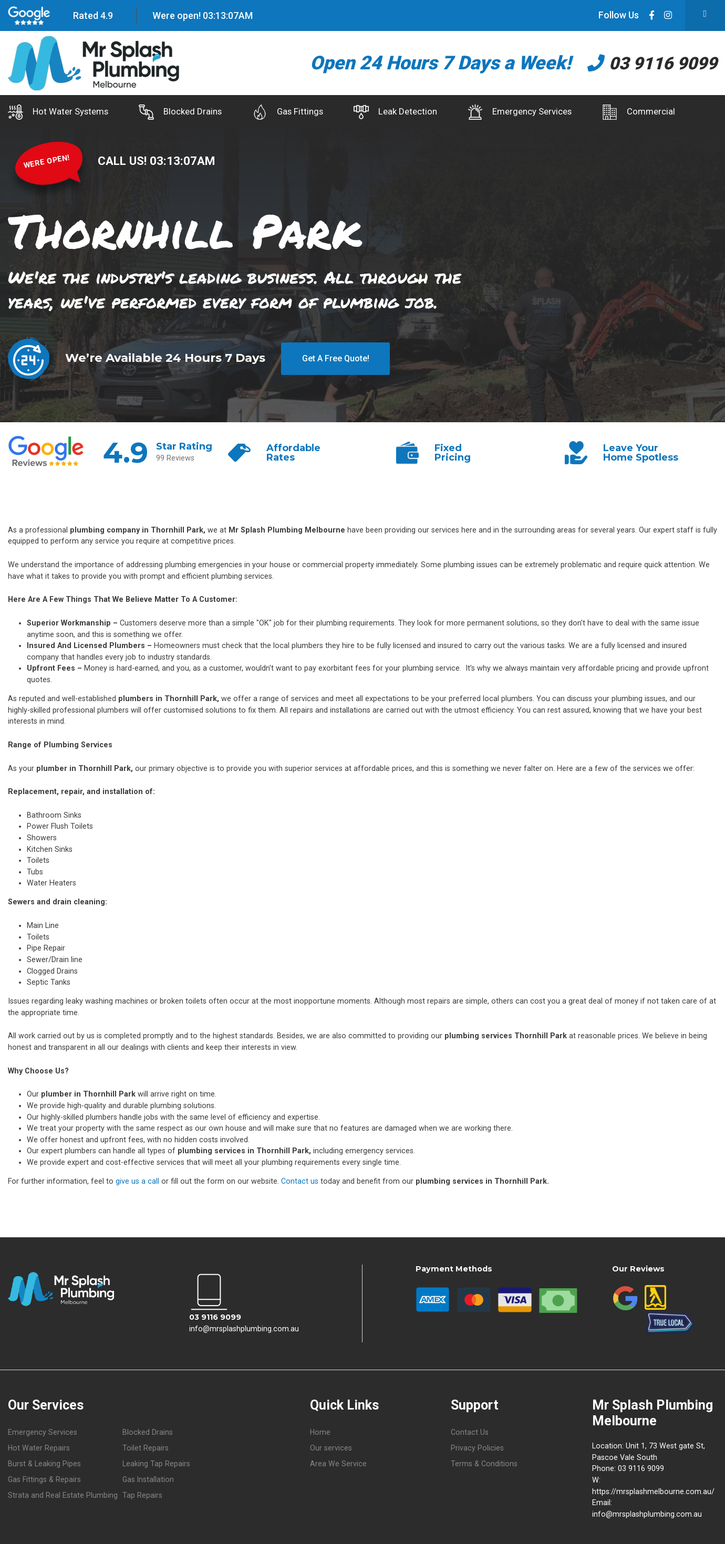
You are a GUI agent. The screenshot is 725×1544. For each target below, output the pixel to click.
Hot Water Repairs (39, 1447)
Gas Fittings (302, 112)
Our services (331, 1447)
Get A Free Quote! (335, 356)
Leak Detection (417, 112)
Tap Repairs (142, 1494)
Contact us (299, 1179)
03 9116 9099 (645, 63)
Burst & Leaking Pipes (44, 1462)
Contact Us (470, 1430)
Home (320, 1430)
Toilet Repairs (145, 1447)
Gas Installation (148, 1478)
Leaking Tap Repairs (156, 1462)
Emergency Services (548, 112)
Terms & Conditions (484, 1462)
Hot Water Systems (58, 112)
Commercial (674, 112)
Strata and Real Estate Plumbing (63, 1494)
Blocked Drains (187, 112)
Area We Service (338, 1462)
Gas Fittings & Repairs (44, 1478)
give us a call (137, 1179)
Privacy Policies (477, 1447)
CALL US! (124, 159)
